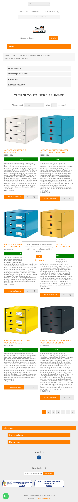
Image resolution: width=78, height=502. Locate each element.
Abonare (48, 473)
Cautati (54, 38)
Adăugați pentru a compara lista (27, 197)
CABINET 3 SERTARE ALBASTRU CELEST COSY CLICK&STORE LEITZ (56, 151)
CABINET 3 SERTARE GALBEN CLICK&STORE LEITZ (17, 342)
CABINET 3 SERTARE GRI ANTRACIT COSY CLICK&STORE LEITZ (56, 342)
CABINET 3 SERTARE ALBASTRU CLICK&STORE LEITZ (18, 245)
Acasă (7, 55)
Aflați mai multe (39, 260)
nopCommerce (44, 498)
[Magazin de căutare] (34, 38)
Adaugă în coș (14, 197)
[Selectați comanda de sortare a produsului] (34, 105)
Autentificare (36, 12)
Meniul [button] (12, 46)
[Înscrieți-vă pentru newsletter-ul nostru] (33, 473)
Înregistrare (24, 12)
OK (39, 256)
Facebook (39, 457)
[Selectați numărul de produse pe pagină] (54, 105)
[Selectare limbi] (39, 4)
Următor (68, 412)
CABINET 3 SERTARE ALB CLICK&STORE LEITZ (15, 151)
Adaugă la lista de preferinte (34, 197)
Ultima (72, 412)
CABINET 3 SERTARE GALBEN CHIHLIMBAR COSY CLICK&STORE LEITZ (55, 246)
